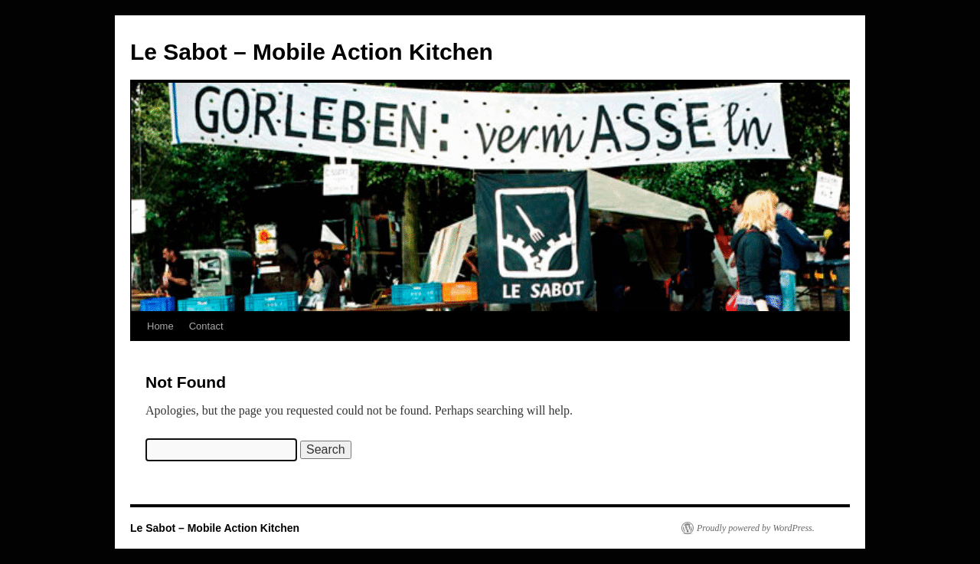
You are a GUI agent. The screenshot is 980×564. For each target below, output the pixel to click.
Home (160, 326)
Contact (206, 326)
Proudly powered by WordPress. (756, 528)
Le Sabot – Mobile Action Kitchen (311, 51)
